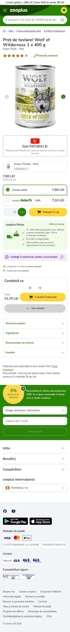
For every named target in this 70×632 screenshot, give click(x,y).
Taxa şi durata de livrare (16, 606)
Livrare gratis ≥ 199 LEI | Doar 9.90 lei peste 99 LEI (35, 2)
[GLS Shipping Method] (17, 561)
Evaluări (35, 352)
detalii (38, 266)
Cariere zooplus (27, 591)
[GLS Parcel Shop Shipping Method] (37, 561)
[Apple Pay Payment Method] (27, 538)
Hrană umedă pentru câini (28, 31)
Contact (42, 601)
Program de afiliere (13, 611)
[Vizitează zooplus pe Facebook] (5, 511)
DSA (49, 616)
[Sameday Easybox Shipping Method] (7, 561)
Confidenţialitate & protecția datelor (22, 616)
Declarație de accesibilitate (42, 611)
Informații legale (12, 596)
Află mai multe (56, 224)
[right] (63, 97)
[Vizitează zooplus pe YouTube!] (13, 511)
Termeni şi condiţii (35, 596)
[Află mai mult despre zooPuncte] (62, 257)
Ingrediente (35, 333)
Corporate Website (50, 591)
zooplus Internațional (19, 479)
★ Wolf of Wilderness (54, 31)
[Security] (11, 577)
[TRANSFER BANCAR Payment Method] (54, 545)
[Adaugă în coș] (48, 212)
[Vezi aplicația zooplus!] (15, 524)
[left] (7, 97)
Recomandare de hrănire (35, 342)
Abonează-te (35, 431)
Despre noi (9, 591)
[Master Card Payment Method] (17, 538)
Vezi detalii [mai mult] (35, 308)
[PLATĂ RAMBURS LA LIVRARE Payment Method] (21, 545)
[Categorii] (5, 10)
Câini (11, 31)
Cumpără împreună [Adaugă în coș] (47, 297)
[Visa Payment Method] (7, 538)
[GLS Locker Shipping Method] (27, 561)
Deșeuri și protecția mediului (18, 601)
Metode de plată (42, 606)
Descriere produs (35, 323)
